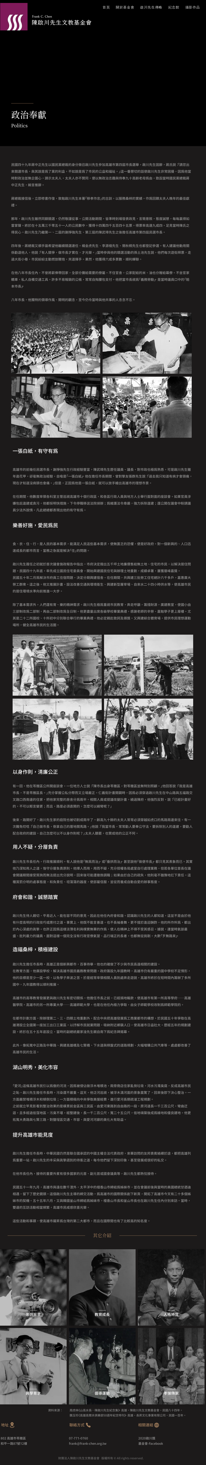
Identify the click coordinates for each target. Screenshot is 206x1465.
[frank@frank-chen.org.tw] (103, 1443)
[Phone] (88, 1425)
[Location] (12, 1425)
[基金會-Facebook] (158, 1443)
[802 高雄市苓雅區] (35, 1438)
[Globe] (156, 1425)
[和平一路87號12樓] (35, 1443)
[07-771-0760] (83, 1438)
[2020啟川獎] (158, 1438)
